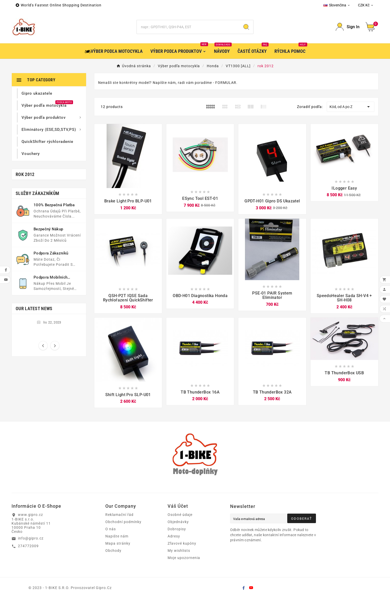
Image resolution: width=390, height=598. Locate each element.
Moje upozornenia (184, 558)
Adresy (174, 536)
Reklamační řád (119, 515)
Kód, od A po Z (351, 107)
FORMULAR (225, 83)
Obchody (113, 550)
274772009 (28, 546)
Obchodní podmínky (123, 522)
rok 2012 (25, 174)
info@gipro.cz (31, 538)
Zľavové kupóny (182, 543)
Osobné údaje (180, 515)
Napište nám (116, 536)
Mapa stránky (117, 543)
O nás (110, 529)
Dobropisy (177, 529)
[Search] (188, 27)
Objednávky (178, 522)
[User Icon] (348, 27)
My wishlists (179, 550)
